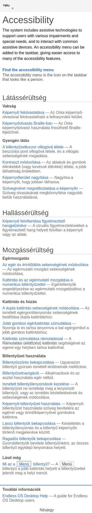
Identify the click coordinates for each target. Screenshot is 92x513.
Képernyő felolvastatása (23, 112)
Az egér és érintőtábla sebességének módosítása (45, 265)
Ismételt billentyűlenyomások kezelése (35, 384)
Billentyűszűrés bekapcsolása (28, 362)
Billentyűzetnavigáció (20, 373)
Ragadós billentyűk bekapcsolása (31, 439)
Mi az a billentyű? (26, 464)
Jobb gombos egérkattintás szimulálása (36, 323)
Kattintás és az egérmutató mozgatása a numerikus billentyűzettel (37, 282)
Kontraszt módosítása (21, 162)
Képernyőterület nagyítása (25, 177)
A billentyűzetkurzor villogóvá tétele (33, 147)
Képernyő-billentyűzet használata (31, 404)
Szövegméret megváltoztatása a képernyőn (40, 188)
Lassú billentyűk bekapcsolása (28, 423)
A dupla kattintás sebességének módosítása (40, 308)
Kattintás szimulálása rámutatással (32, 339)
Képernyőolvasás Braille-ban (27, 123)
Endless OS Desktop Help (25, 496)
